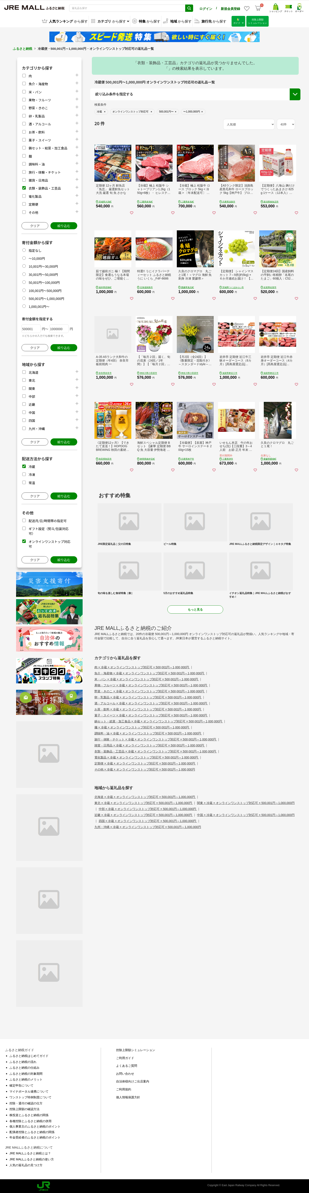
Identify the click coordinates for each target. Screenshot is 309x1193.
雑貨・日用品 (38, 179)
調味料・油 (37, 163)
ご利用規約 (123, 1088)
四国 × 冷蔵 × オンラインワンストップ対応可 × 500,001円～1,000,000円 (148, 820)
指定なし (35, 250)
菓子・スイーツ (40, 139)
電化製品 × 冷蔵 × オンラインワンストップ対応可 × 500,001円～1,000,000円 (146, 756)
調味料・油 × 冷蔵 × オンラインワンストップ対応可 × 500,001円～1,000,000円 (148, 732)
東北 (32, 379)
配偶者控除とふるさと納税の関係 (32, 1131)
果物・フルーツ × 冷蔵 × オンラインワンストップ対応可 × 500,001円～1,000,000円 (151, 684)
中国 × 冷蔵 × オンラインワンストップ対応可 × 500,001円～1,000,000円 (246, 814)
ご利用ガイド (125, 1057)
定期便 (33, 203)
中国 (32, 412)
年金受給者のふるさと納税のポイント (35, 1136)
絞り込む (63, 225)
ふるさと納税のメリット (25, 1079)
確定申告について (21, 1085)
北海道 (33, 371)
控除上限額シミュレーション (135, 1049)
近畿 (32, 403)
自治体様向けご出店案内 (132, 1080)
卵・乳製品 (37, 115)
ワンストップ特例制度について (30, 1096)
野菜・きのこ (38, 107)
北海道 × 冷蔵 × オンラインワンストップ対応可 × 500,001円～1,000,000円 (145, 796)
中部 (32, 396)
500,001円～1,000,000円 (46, 298)
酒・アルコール (40, 123)
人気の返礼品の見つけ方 (25, 1164)
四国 (32, 420)
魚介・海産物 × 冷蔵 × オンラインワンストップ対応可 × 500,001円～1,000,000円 (149, 672)
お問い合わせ (125, 1073)
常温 (32, 482)
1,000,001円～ (39, 306)
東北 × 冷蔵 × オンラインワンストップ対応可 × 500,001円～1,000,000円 (143, 802)
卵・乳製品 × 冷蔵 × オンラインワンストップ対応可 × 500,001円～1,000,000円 (148, 696)
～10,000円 (37, 257)
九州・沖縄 (37, 428)
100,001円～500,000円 (45, 290)
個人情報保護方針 (128, 1096)
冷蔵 (32, 466)
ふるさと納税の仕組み (24, 1067)
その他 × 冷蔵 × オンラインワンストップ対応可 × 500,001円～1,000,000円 (144, 769)
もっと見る (195, 609)
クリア (35, 225)
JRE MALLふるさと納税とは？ (30, 1152)
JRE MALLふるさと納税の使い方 (31, 1158)
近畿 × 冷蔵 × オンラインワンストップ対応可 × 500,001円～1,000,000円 (143, 814)
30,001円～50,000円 (43, 274)
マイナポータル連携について (28, 1091)
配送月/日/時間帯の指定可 (48, 520)
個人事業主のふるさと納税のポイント (35, 1126)
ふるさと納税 (22, 48)
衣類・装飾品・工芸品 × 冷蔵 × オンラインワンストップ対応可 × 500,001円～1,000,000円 (155, 750)
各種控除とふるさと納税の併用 (30, 1120)
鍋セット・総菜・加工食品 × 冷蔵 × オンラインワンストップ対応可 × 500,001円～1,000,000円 (158, 720)
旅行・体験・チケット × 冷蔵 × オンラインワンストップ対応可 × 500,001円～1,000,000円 (155, 738)
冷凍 (32, 474)
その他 (33, 211)
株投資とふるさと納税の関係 (28, 1114)
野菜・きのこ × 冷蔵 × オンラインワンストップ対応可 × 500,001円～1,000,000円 (149, 690)
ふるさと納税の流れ (22, 1061)
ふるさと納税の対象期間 (25, 1073)
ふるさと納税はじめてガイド (28, 1055)
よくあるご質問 (126, 1065)
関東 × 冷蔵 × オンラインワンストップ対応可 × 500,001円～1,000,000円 (246, 802)
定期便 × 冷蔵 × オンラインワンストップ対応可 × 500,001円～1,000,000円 (145, 762)
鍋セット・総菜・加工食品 (48, 147)
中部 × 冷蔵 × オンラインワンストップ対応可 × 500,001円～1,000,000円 (148, 808)
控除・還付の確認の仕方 (25, 1102)
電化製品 (35, 195)
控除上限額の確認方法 (24, 1108)
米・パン (35, 91)
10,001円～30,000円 (43, 265)
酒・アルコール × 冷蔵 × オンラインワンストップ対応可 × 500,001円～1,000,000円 (151, 702)
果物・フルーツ (40, 99)
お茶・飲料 (37, 131)
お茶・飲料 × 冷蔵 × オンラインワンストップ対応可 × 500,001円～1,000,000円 (148, 708)
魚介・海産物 (38, 83)
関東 (32, 387)
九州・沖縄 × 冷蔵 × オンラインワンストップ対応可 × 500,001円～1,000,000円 (147, 826)
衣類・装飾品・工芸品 (45, 187)
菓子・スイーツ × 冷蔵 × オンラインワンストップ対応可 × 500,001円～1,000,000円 (151, 714)
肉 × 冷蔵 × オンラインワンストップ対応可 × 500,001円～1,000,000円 (142, 666)
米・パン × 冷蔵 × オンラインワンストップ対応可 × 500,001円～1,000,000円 (146, 678)
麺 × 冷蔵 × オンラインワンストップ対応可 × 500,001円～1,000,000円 (142, 726)
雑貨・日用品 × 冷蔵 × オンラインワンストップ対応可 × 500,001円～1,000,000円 (149, 744)
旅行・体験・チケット (45, 171)
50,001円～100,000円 (44, 282)
